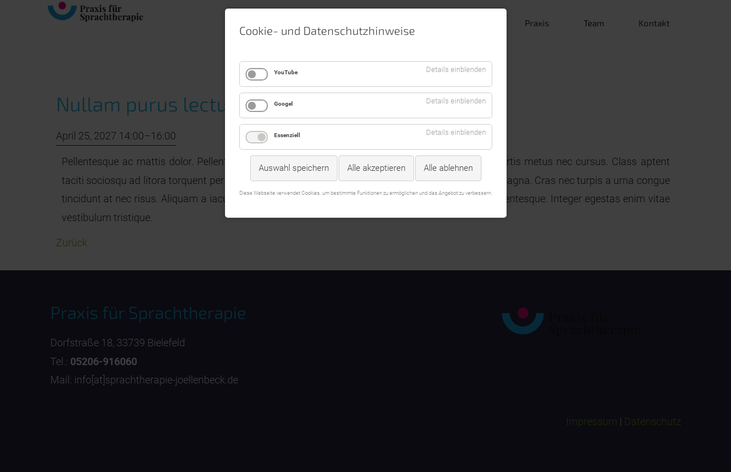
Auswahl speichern (294, 168)
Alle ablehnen (448, 168)
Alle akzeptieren (376, 168)
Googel (283, 104)
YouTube (286, 72)
